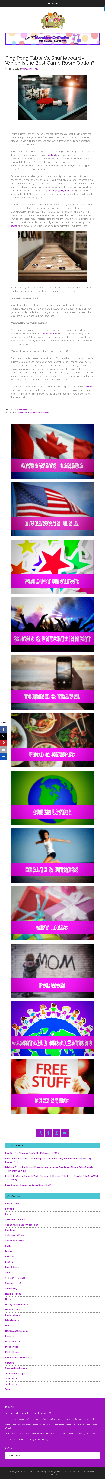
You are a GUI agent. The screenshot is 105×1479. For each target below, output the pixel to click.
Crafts (8, 1246)
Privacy (43, 1471)
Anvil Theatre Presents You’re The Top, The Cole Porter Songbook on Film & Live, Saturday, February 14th (50, 1419)
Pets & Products (13, 1341)
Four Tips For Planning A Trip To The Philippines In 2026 (32, 1153)
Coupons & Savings (14, 1240)
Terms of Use (33, 1471)
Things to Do (11, 1378)
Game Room (22, 413)
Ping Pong (32, 413)
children (89, 386)
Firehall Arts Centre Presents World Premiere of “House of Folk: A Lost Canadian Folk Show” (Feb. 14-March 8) (52, 1434)
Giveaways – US (13, 1283)
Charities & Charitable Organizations (22, 1224)
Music (8, 1325)
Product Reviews (13, 1352)
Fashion (9, 1262)
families (51, 155)
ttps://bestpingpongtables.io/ (59, 190)
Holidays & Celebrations (16, 1304)
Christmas (10, 1230)
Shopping (9, 1363)
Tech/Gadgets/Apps (15, 1373)
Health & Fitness (13, 1293)
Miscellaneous (12, 1320)
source (14, 226)
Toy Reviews (11, 1384)
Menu (54, 3)
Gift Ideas (10, 1272)
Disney (8, 1251)
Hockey (8, 1299)
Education (9, 1256)
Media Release (12, 1315)
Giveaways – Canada (15, 1278)
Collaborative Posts (23, 410)
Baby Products (12, 1203)
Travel (8, 1389)
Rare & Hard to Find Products (19, 1357)
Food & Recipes (13, 1267)
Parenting (9, 1336)
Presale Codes (12, 1347)
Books (8, 1214)
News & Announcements (17, 1331)
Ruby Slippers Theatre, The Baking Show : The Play (29, 1185)
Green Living (11, 1288)
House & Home (12, 1309)
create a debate (48, 333)
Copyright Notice (55, 1471)
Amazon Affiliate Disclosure (77, 1471)
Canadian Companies (15, 1219)
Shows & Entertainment (16, 1368)
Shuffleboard (43, 413)
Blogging (9, 1209)
